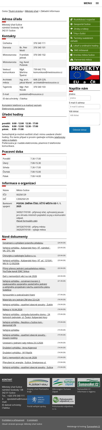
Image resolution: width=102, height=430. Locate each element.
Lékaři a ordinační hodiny (84, 45)
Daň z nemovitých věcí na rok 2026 (20, 276)
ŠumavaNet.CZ (93, 426)
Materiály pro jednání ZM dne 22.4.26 (21, 299)
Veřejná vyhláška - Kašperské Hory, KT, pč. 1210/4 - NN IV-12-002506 (28, 262)
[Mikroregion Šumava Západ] (63, 386)
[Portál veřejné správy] (38, 403)
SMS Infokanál (79, 50)
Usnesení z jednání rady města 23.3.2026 (23, 342)
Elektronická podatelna (13, 108)
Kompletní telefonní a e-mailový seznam (22, 105)
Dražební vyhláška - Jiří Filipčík (17, 352)
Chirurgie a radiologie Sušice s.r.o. (19, 255)
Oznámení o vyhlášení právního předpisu (23, 242)
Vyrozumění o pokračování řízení (19, 294)
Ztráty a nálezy (79, 28)
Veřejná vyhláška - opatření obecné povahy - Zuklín (28, 304)
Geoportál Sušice (80, 24)
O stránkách (32, 420)
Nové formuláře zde (27, 220)
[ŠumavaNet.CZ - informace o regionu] (88, 386)
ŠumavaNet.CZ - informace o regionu (86, 390)
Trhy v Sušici (78, 33)
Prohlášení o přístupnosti (13, 420)
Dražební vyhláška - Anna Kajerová (20, 347)
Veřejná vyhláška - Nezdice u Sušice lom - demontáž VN (23, 324)
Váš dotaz (74, 111)
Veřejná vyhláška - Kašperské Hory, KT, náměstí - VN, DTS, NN (26, 249)
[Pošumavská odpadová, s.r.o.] (63, 403)
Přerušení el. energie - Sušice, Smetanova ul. (24, 362)
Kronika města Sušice (82, 54)
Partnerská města (81, 59)
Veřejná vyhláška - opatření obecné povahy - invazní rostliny (24, 336)
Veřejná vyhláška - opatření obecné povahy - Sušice (28, 367)
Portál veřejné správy (36, 406)
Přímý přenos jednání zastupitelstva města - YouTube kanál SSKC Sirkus (24, 270)
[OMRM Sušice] (84, 82)
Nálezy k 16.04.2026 (12, 309)
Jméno (72, 94)
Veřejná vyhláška (11, 330)
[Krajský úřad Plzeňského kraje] (38, 386)
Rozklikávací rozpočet (82, 19)
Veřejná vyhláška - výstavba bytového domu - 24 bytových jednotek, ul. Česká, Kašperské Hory (26, 316)
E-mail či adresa (77, 102)
